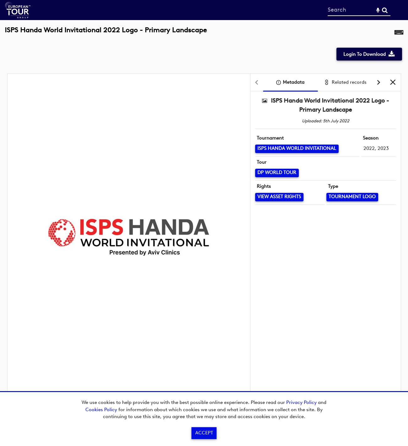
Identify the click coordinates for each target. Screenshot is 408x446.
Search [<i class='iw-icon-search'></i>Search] (385, 10)
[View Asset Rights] (279, 197)
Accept (204, 433)
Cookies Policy (101, 409)
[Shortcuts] (399, 33)
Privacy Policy (301, 402)
